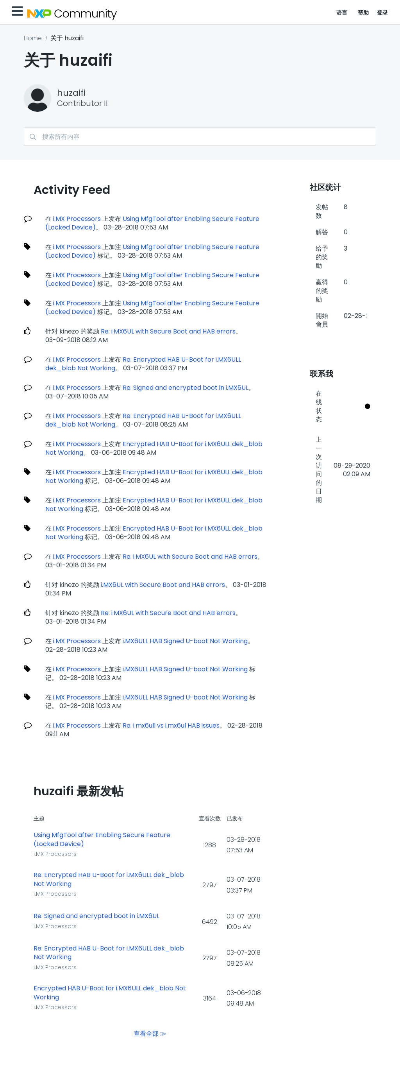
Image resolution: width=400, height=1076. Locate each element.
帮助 (363, 12)
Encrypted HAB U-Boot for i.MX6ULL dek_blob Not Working (110, 993)
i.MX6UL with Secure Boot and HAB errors (163, 584)
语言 (342, 12)
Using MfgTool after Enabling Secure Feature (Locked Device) (102, 839)
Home (33, 38)
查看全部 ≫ (150, 1033)
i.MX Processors (77, 218)
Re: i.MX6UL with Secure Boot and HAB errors (168, 331)
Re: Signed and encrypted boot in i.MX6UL (185, 387)
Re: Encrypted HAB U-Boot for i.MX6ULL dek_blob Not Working (109, 879)
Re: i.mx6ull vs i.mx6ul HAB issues (171, 725)
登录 (382, 12)
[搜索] (200, 136)
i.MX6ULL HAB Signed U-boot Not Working (185, 641)
